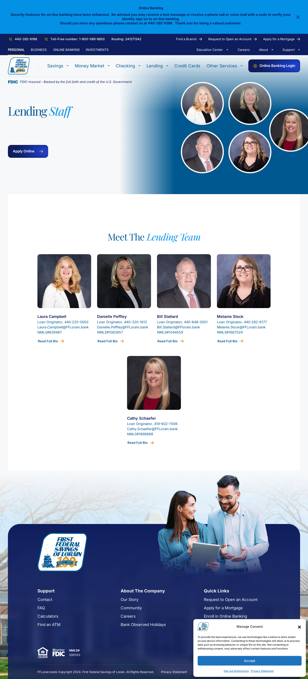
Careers (122, 647)
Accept (249, 661)
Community (125, 638)
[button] (299, 626)
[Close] (298, 17)
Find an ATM (28, 655)
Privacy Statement (262, 671)
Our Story (124, 630)
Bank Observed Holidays (137, 655)
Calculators (27, 647)
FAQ (21, 638)
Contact (24, 630)
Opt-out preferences (236, 671)
